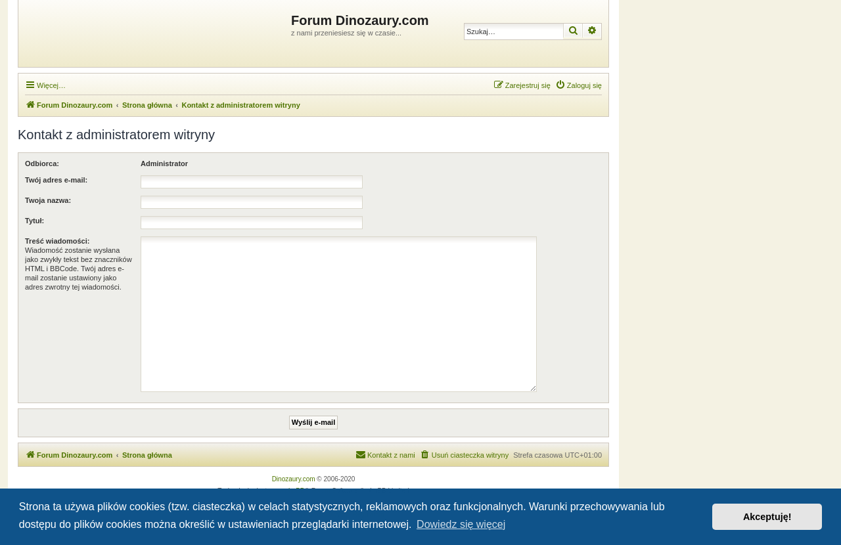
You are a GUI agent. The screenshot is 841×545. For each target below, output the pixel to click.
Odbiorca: (42, 163)
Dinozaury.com (293, 479)
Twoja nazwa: (48, 200)
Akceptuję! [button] (767, 517)
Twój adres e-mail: (56, 180)
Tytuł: (34, 221)
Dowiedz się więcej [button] (461, 524)
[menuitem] (578, 85)
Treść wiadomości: (57, 241)
